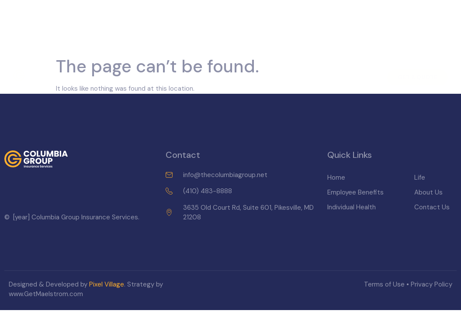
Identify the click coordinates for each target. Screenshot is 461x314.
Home (98, 56)
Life (269, 56)
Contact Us (353, 56)
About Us (305, 56)
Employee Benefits (151, 56)
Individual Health (222, 56)
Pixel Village (106, 284)
